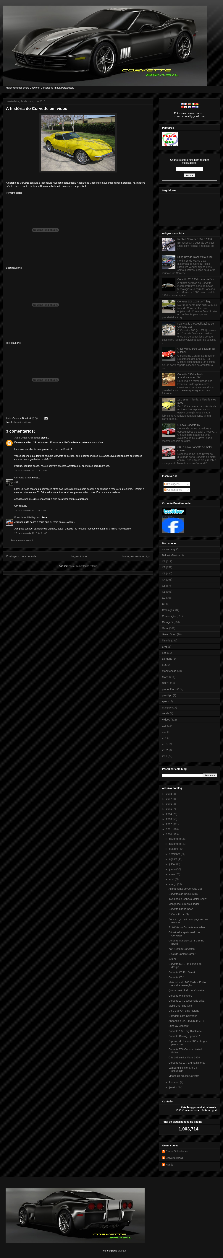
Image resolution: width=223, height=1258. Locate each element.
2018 (169, 793)
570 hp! (173, 958)
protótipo (167, 695)
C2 (163, 567)
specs (165, 701)
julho (172, 864)
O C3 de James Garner (182, 953)
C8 (163, 603)
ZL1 (164, 737)
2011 (169, 829)
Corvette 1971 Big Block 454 (185, 1031)
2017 (169, 798)
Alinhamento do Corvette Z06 (185, 888)
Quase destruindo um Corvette (186, 990)
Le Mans (167, 658)
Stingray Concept (178, 1025)
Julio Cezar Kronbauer (27, 437)
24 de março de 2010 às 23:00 (30, 510)
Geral (165, 628)
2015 (169, 808)
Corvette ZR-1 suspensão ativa (186, 1000)
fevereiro (174, 1082)
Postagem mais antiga (136, 556)
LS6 (164, 664)
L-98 (164, 646)
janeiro (173, 1087)
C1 (163, 561)
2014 (169, 814)
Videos (27, 422)
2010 (169, 834)
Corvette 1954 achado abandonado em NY (190, 376)
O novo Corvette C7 (189, 424)
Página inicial (79, 556)
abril (172, 879)
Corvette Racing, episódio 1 (185, 1036)
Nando (169, 1164)
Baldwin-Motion (171, 555)
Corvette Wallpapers (180, 995)
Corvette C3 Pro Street (182, 972)
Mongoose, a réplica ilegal (184, 903)
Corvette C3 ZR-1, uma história (187, 1062)
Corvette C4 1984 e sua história (195, 279)
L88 (164, 652)
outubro (174, 848)
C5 (163, 585)
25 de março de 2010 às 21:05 (30, 533)
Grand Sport (169, 634)
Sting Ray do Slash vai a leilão (195, 256)
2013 (169, 819)
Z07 (164, 731)
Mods (165, 677)
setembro (175, 854)
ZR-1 (165, 743)
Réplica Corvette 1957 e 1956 (194, 239)
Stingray (167, 707)
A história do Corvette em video (36, 108)
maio (172, 874)
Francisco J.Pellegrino (27, 517)
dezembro (175, 838)
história (18, 422)
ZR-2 (165, 750)
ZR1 (164, 756)
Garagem (167, 622)
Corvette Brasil (22, 477)
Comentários (173, 489)
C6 (163, 591)
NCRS (165, 683)
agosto (173, 859)
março (173, 884)
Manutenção (169, 670)
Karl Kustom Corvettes (182, 948)
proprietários (169, 689)
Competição (169, 616)
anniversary (168, 549)
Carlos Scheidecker (177, 1151)
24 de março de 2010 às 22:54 (30, 470)
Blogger (122, 1250)
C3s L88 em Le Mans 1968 (184, 1057)
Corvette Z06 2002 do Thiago (194, 301)
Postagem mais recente (21, 556)
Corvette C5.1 (177, 977)
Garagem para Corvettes (183, 1015)
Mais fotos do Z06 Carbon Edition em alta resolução (188, 984)
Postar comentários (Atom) (82, 566)
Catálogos (168, 610)
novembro (175, 843)
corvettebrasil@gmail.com (189, 116)
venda (165, 713)
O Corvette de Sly (179, 914)
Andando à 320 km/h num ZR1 (186, 1020)
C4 (163, 579)
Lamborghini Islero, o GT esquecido (183, 1069)
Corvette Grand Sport (181, 908)
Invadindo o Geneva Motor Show (187, 898)
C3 (163, 573)
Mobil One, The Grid (180, 1005)
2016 (169, 803)
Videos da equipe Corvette (184, 1075)
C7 (163, 597)
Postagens (172, 484)
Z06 (164, 725)
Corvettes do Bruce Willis (183, 893)
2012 (169, 824)
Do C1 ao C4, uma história (184, 1010)
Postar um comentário (22, 540)
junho (172, 869)
